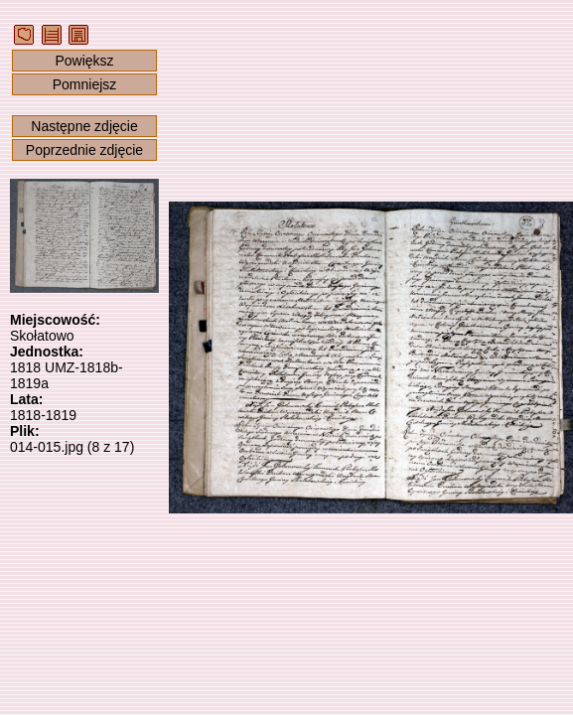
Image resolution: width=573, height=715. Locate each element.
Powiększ (84, 61)
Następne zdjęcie (84, 126)
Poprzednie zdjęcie (84, 150)
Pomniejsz (85, 84)
